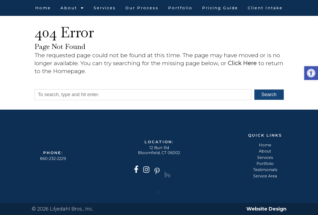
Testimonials (265, 170)
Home (43, 8)
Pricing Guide (220, 8)
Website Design (266, 209)
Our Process (142, 8)
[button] (311, 73)
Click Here (242, 63)
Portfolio (180, 8)
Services (105, 8)
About (69, 8)
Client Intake (265, 8)
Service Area (265, 176)
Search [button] (269, 94)
